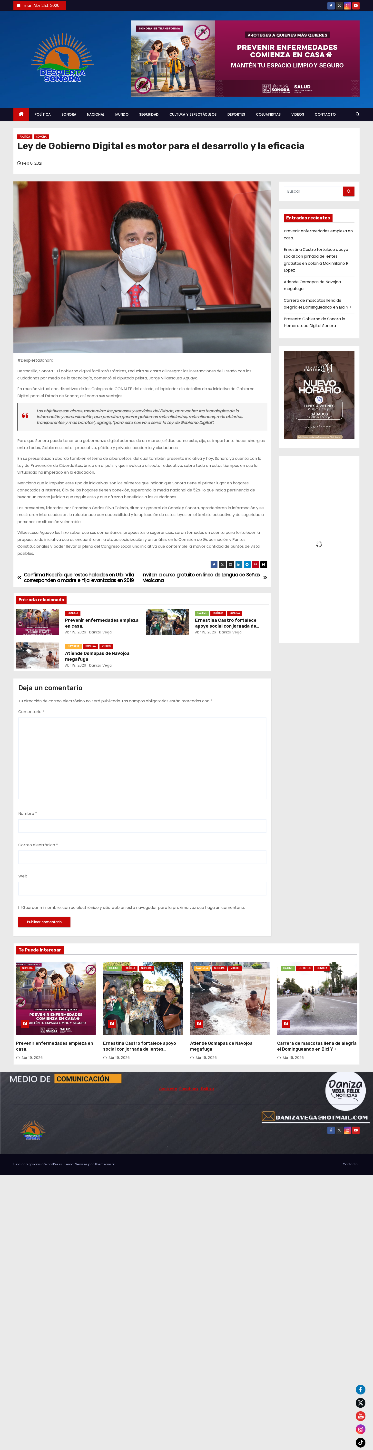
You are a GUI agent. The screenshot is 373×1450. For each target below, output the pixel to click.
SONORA (68, 114)
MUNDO (122, 114)
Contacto (350, 1164)
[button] (358, 114)
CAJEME (202, 613)
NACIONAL (96, 114)
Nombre (27, 813)
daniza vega (100, 632)
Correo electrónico (38, 845)
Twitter (207, 1089)
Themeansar (105, 1164)
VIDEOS (297, 114)
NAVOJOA (73, 646)
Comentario (31, 712)
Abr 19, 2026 (75, 632)
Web (22, 876)
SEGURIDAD (149, 114)
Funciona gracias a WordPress (38, 1164)
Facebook (188, 1089)
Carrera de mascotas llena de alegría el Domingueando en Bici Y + (317, 1046)
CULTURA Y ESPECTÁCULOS (193, 114)
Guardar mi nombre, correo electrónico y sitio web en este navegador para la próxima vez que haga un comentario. (133, 907)
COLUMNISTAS (268, 114)
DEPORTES (236, 114)
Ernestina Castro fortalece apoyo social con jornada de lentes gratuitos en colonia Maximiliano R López (140, 1052)
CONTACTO (325, 114)
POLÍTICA (43, 114)
